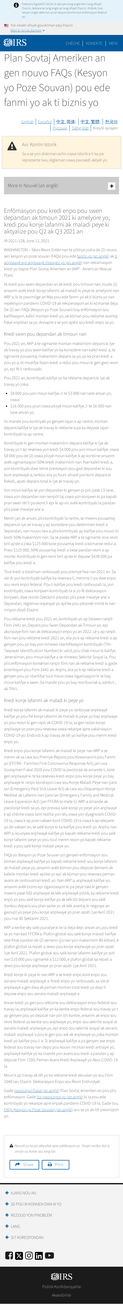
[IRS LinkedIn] (39, 1257)
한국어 (111, 122)
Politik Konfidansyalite (61, 1286)
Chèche (73, 43)
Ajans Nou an (23, 1193)
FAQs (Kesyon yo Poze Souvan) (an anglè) (38, 1110)
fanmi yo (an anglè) (93, 256)
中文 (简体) (66, 122)
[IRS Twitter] (19, 1257)
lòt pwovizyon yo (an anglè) (60, 1097)
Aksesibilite (61, 1295)
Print (59, 1165)
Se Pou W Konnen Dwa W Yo (36, 1204)
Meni (113, 43)
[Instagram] (29, 1255)
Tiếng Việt (80, 128)
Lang (15, 1226)
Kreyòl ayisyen (105, 128)
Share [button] (28, 1165)
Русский (60, 128)
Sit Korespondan (27, 1237)
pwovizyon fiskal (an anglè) (37, 1091)
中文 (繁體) (91, 122)
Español (45, 122)
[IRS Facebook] (9, 1255)
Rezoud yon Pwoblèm (31, 1215)
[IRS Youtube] (49, 1255)
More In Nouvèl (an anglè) (61, 186)
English (27, 122)
